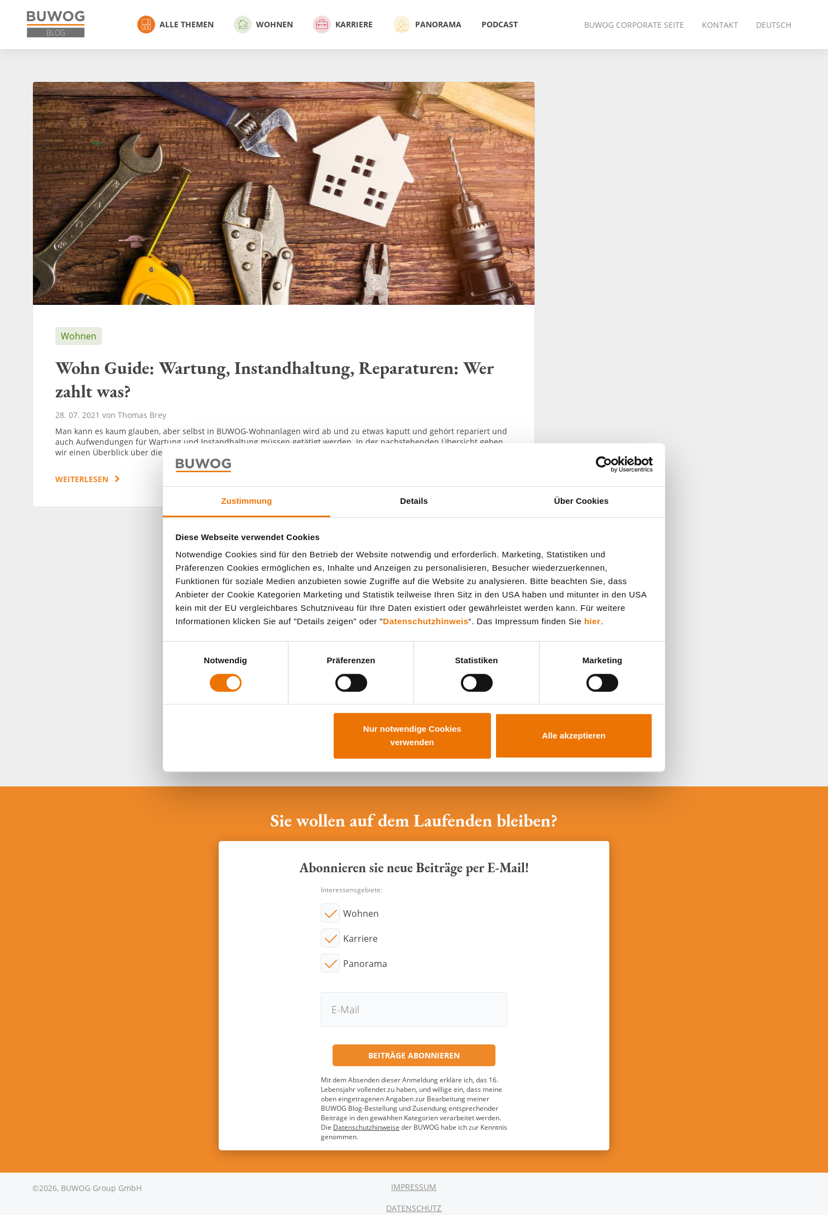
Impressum (413, 1187)
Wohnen (263, 24)
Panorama (427, 24)
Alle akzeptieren (573, 735)
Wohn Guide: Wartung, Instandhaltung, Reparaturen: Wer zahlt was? (284, 294)
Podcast (500, 24)
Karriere (343, 24)
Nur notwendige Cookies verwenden (412, 735)
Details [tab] (414, 501)
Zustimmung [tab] (247, 501)
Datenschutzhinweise (366, 1127)
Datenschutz (413, 1208)
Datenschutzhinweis (425, 621)
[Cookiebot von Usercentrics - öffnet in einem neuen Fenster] (604, 464)
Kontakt (720, 25)
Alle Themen (175, 24)
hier (592, 621)
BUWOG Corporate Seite (634, 25)
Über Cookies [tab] (581, 501)
